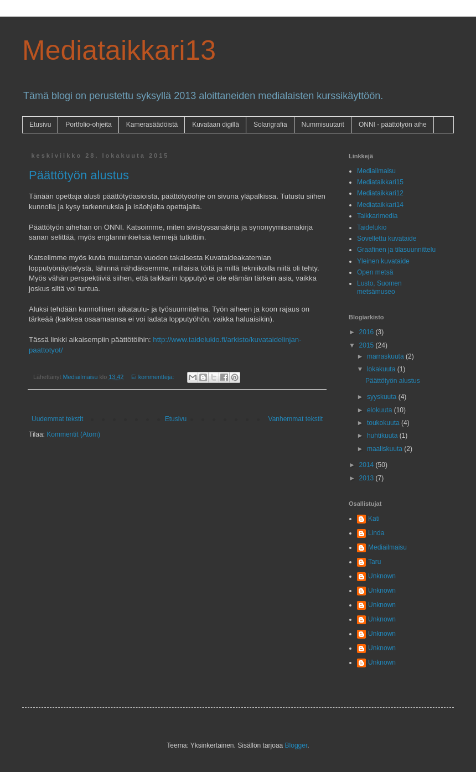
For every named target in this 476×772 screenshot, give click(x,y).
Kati (374, 518)
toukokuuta (384, 423)
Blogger (296, 745)
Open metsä (375, 272)
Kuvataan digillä (215, 124)
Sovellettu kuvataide (386, 238)
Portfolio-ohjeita (88, 124)
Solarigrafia (270, 124)
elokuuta (380, 410)
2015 (367, 345)
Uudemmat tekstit (57, 419)
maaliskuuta (385, 449)
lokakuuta (382, 369)
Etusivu (40, 124)
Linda (376, 533)
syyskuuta (383, 397)
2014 (367, 465)
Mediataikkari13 (119, 50)
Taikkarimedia (377, 216)
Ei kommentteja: (153, 377)
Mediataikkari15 (380, 182)
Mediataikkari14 (380, 205)
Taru (374, 562)
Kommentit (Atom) (73, 434)
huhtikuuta (383, 435)
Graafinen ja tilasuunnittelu (396, 249)
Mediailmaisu (376, 171)
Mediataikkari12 (380, 193)
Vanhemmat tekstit (295, 419)
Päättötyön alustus (79, 175)
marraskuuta (386, 356)
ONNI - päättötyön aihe (393, 124)
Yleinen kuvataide (383, 261)
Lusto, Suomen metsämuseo (379, 287)
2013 (367, 478)
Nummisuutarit (323, 124)
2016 (367, 332)
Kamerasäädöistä (152, 124)
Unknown (382, 576)
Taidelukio (371, 227)
